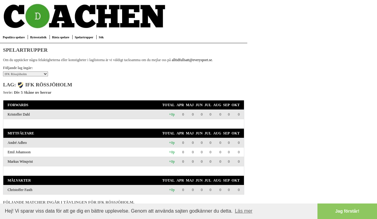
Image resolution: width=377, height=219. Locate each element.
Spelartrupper (84, 37)
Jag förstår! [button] (347, 211)
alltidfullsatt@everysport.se (192, 60)
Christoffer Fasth (20, 190)
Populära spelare (14, 37)
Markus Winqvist (20, 161)
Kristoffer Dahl (19, 114)
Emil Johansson (19, 152)
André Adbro (17, 143)
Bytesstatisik (38, 37)
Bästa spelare (60, 37)
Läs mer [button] (243, 211)
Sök (101, 37)
